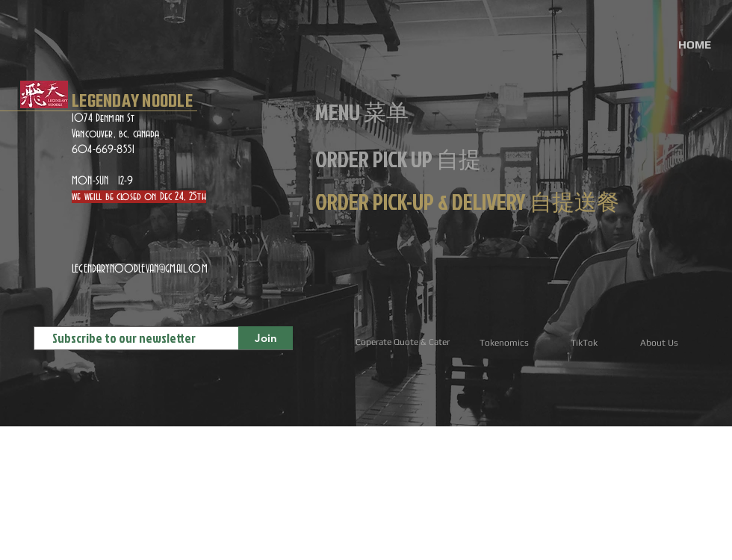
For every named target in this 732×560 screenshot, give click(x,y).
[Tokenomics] (504, 342)
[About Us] (659, 342)
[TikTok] (583, 342)
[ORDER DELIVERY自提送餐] (71, 509)
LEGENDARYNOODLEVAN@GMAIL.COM (140, 269)
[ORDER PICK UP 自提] (398, 159)
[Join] (265, 337)
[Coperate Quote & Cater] (402, 342)
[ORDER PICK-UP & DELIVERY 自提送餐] (467, 201)
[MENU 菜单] (362, 112)
